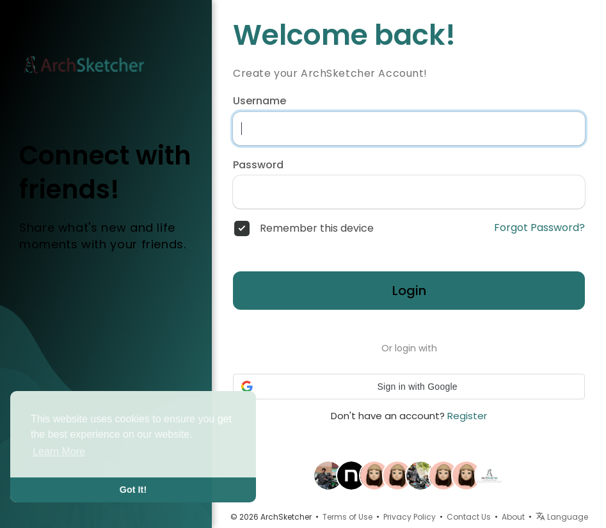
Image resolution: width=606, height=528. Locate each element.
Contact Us (469, 516)
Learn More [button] (59, 451)
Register (467, 415)
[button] (409, 386)
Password (258, 165)
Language (562, 516)
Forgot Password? (539, 228)
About (513, 516)
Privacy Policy (409, 516)
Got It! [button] (133, 489)
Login (409, 291)
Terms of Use (347, 516)
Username (259, 101)
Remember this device (317, 228)
